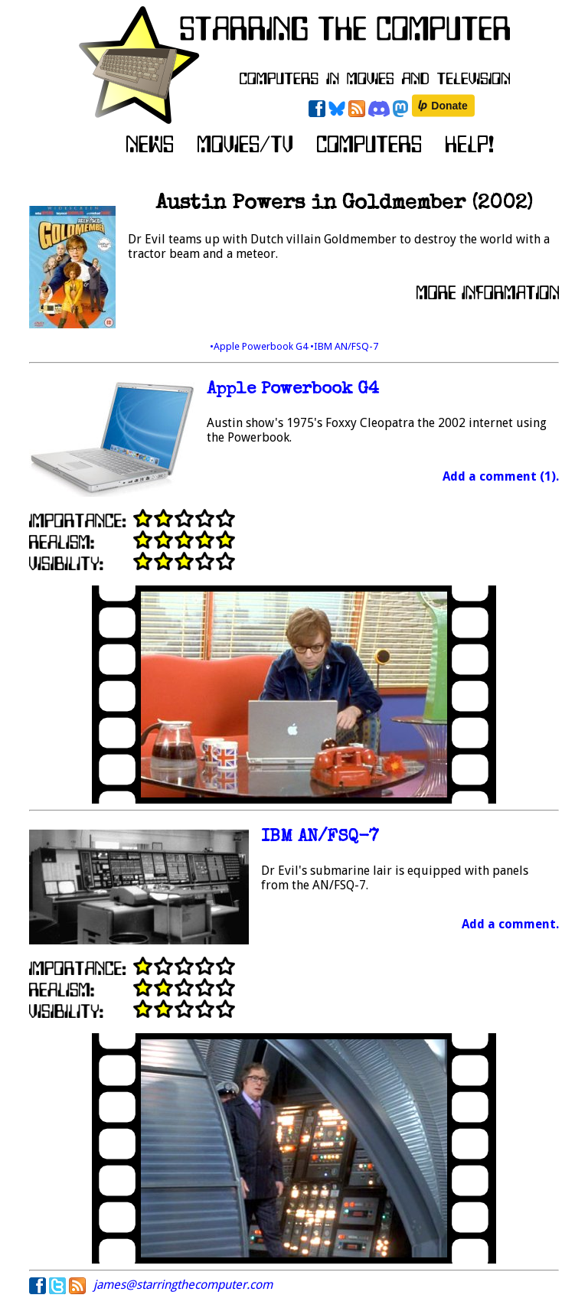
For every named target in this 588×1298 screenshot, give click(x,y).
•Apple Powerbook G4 (260, 346)
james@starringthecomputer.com (183, 1284)
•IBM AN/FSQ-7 (344, 346)
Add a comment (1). (501, 476)
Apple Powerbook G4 (293, 390)
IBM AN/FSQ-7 (320, 837)
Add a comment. (510, 924)
